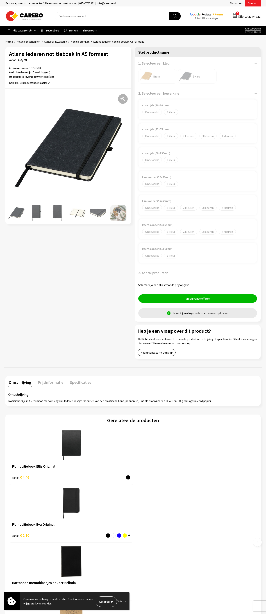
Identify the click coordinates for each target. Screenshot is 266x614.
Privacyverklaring (85, 546)
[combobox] (112, 16)
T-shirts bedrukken (149, 529)
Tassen (205, 540)
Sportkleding (209, 529)
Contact (253, 3)
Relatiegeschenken (28, 41)
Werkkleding (208, 518)
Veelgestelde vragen (86, 535)
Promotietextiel (211, 513)
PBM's (204, 524)
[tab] (19, 383)
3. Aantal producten (153, 272)
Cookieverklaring (84, 540)
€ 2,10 (83, 477)
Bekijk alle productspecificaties (29, 83)
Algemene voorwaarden (88, 529)
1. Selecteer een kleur (154, 63)
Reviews (206, 14)
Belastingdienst (84, 513)
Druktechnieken (84, 551)
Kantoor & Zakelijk (55, 41)
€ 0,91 (145, 477)
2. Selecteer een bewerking (158, 93)
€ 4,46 (20, 477)
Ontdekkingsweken (149, 513)
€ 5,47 (207, 477)
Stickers (206, 546)
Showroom (236, 3)
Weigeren (121, 601)
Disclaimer (80, 557)
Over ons (142, 518)
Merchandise (145, 535)
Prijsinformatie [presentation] (49, 382)
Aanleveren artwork (86, 518)
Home (9, 41)
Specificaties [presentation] (77, 382)
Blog (140, 524)
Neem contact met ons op (156, 353)
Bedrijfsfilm (144, 540)
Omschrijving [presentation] (19, 382)
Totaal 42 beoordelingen (207, 18)
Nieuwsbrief (144, 546)
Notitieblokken (80, 41)
